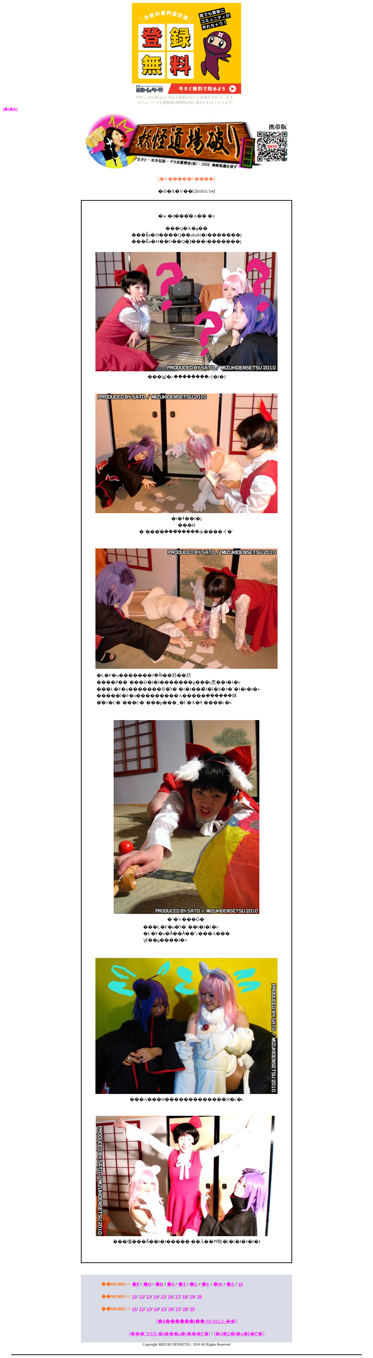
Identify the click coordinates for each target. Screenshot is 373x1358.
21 (134, 1308)
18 (184, 1296)
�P (135, 1284)
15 (163, 1296)
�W (218, 1284)
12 (141, 1296)
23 (148, 1308)
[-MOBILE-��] (196, 1321)
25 (163, 1308)
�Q (147, 1284)
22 (141, 1308)
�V (205, 1284)
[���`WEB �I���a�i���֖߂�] (169, 1333)
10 (240, 1284)
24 (156, 1308)
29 (192, 1308)
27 (178, 1308)
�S (170, 1284)
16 (170, 1296)
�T (182, 1284)
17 (177, 1296)
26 (170, 1308)
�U (193, 1284)
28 (184, 1308)
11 (134, 1296)
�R (159, 1284)
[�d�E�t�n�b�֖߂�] (239, 1333)
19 (192, 1296)
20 (199, 1296)
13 (148, 1296)
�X (230, 1284)
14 (155, 1296)
